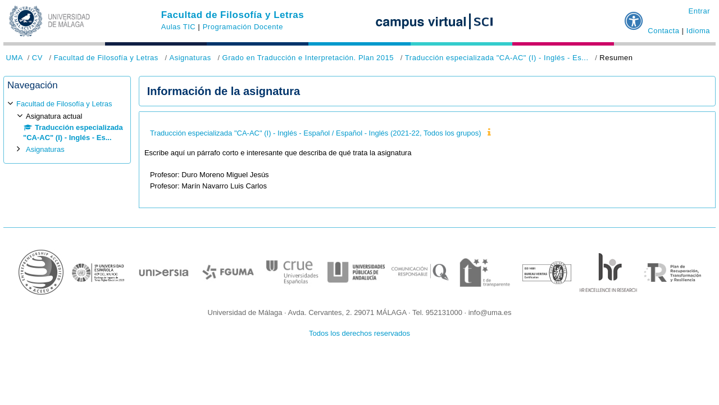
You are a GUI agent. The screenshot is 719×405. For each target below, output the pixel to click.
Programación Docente (243, 26)
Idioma (698, 30)
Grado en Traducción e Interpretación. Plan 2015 (308, 57)
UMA (14, 57)
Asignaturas (190, 57)
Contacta (663, 30)
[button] (634, 16)
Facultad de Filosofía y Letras (232, 15)
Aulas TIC (178, 26)
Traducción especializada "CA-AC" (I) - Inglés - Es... (497, 57)
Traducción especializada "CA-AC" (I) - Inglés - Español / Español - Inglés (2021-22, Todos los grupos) (315, 133)
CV (37, 57)
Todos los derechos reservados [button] (359, 333)
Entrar (699, 11)
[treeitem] (67, 126)
